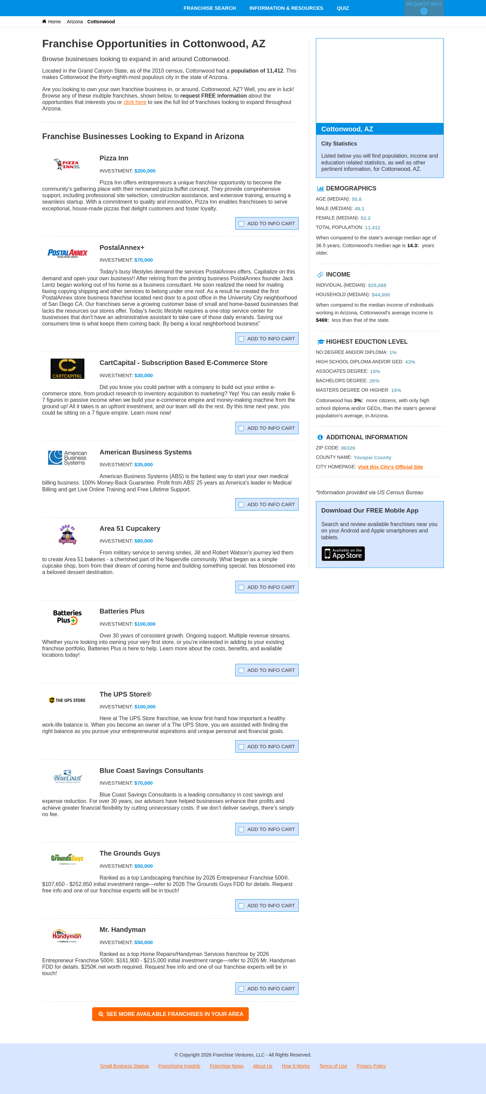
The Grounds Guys (130, 853)
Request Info (424, 8)
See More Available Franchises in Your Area (171, 1014)
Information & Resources (286, 8)
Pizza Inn (114, 158)
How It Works (296, 1066)
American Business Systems (146, 452)
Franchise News (226, 1066)
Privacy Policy (371, 1066)
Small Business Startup (124, 1066)
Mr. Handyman (123, 929)
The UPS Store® (126, 694)
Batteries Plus (122, 611)
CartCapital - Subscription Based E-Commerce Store (184, 362)
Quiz (343, 8)
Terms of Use (333, 1066)
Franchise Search (210, 8)
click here (135, 102)
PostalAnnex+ (122, 247)
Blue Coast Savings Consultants (152, 770)
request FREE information (213, 96)
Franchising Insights (179, 1066)
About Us (263, 1066)
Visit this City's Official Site (390, 467)
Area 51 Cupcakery (130, 528)
